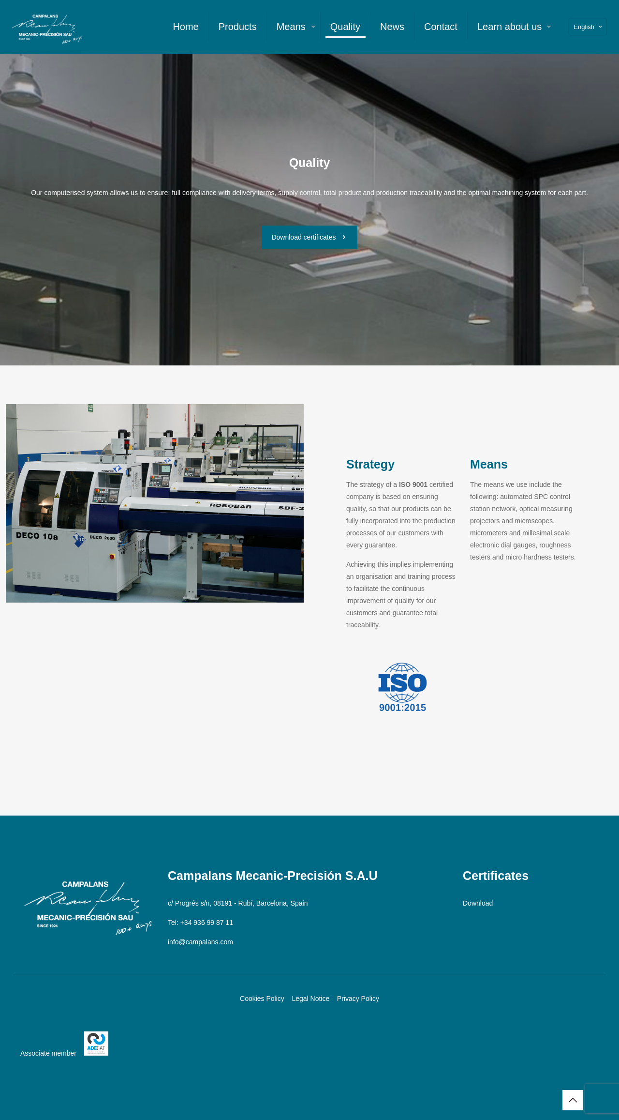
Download (478, 903)
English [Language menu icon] (589, 26)
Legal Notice (310, 998)
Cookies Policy (262, 998)
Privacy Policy (358, 998)
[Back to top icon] (572, 1100)
